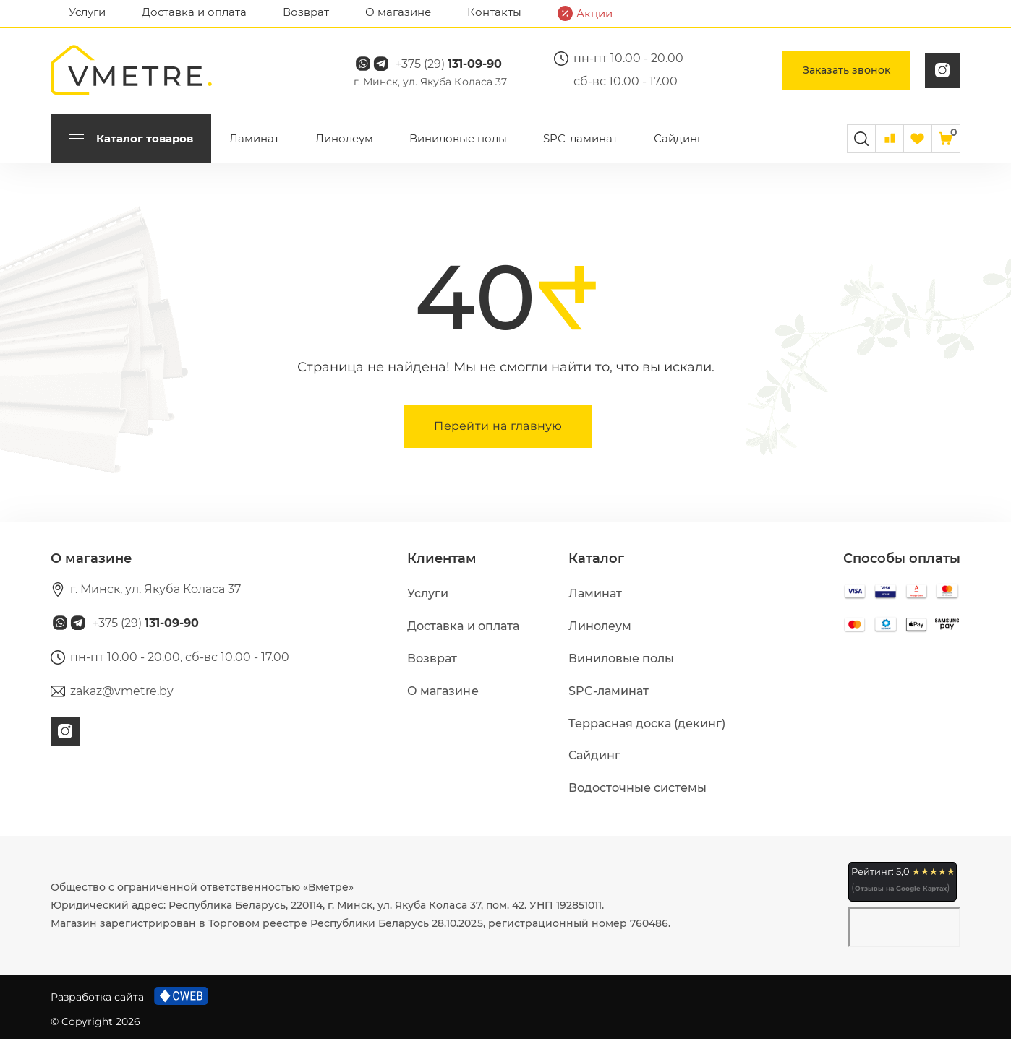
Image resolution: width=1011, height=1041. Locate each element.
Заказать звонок (846, 71)
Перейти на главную (498, 428)
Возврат (306, 12)
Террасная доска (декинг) (646, 726)
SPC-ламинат (580, 140)
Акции (585, 13)
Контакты (494, 12)
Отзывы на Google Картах (901, 890)
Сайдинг (678, 140)
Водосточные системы (637, 790)
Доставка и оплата (194, 12)
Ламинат (254, 140)
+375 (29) (454, 65)
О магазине (398, 12)
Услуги (87, 12)
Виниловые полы (458, 140)
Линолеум (344, 140)
